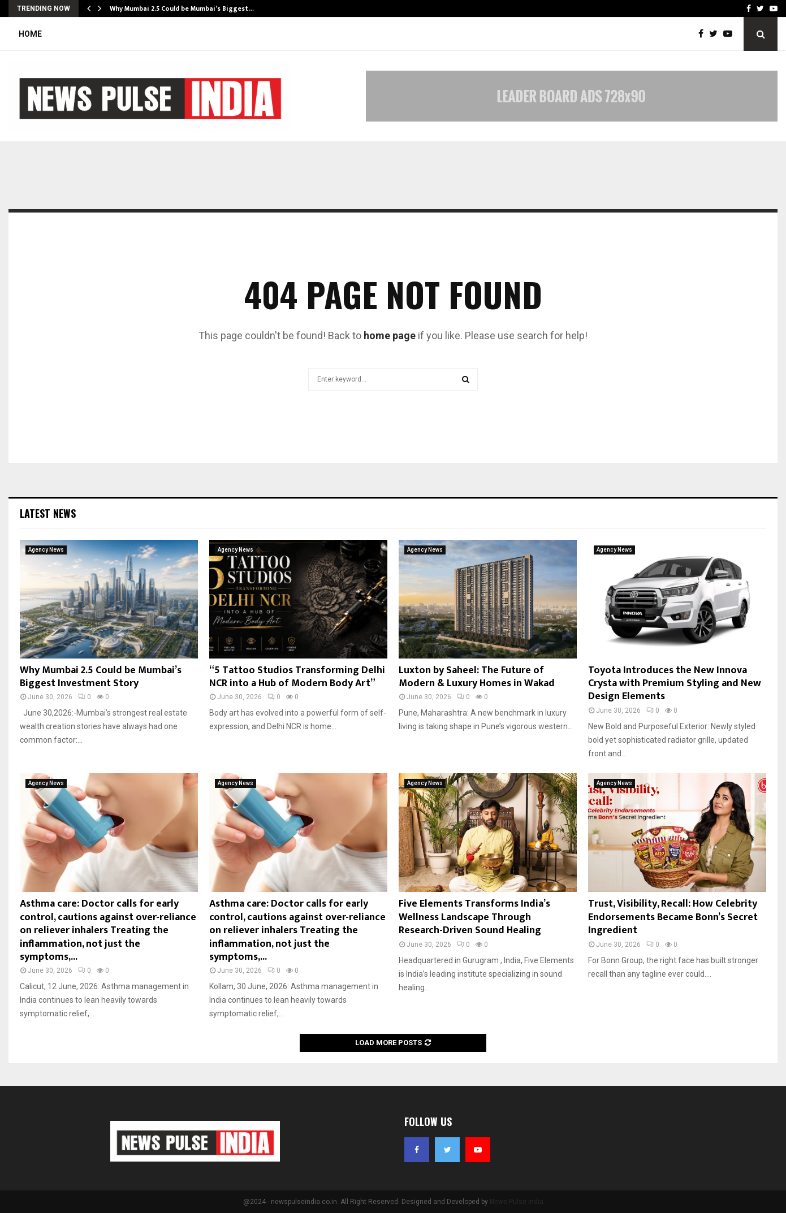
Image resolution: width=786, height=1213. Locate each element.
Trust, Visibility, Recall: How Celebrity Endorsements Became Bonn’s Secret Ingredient (673, 917)
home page (390, 335)
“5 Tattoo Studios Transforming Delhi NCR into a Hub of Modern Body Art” (297, 677)
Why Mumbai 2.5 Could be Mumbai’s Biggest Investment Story (101, 677)
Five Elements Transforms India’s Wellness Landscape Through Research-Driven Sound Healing (474, 917)
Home (30, 33)
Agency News (46, 550)
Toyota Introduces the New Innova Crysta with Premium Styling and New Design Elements (674, 683)
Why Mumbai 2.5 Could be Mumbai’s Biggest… (182, 8)
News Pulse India (516, 1202)
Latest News (48, 513)
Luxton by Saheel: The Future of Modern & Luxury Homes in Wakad (477, 677)
